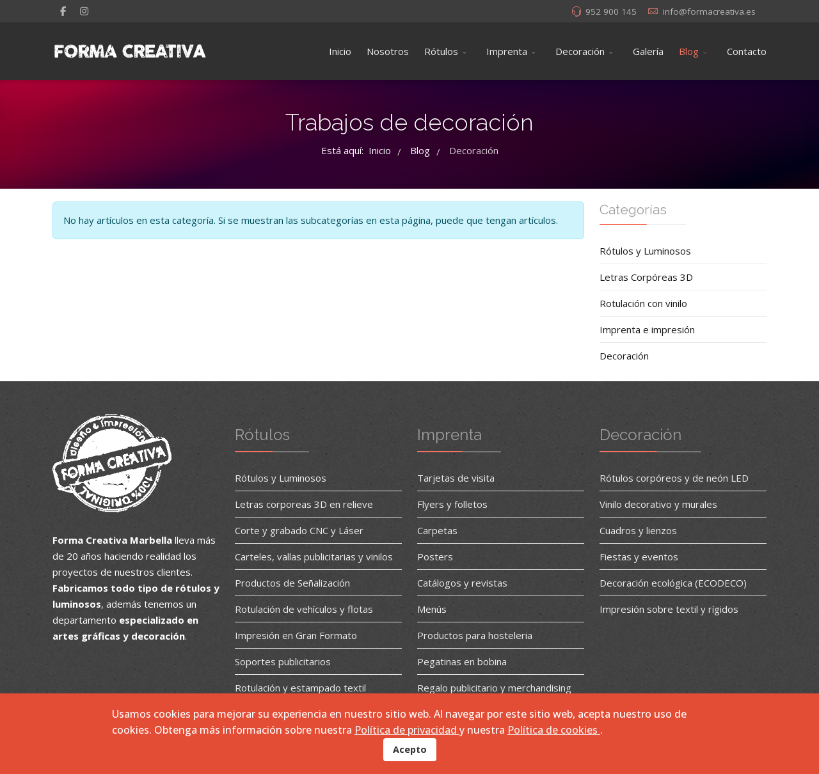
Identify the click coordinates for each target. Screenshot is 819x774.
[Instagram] (84, 10)
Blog (689, 51)
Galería (648, 51)
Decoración (580, 51)
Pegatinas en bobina (462, 661)
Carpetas (437, 530)
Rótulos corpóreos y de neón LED (674, 477)
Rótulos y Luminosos (645, 250)
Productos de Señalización (292, 582)
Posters (435, 556)
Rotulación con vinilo (643, 303)
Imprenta (506, 51)
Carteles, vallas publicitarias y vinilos (314, 556)
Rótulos (441, 51)
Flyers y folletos (452, 504)
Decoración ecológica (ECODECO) (673, 582)
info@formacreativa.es (709, 11)
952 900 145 (611, 11)
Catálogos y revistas (462, 582)
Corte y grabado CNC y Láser (299, 530)
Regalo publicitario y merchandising (494, 687)
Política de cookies (553, 730)
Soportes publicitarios (283, 661)
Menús (432, 609)
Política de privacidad (406, 730)
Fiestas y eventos (639, 556)
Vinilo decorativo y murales (658, 504)
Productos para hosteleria (474, 635)
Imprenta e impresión (647, 329)
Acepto (410, 749)
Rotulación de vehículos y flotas (304, 609)
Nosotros (388, 51)
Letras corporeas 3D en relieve (304, 504)
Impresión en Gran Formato (296, 635)
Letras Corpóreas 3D (646, 277)
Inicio (340, 51)
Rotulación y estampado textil (300, 687)
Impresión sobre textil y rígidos (669, 609)
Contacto (747, 51)
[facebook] (63, 10)
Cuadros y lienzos (638, 530)
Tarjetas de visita (456, 477)
